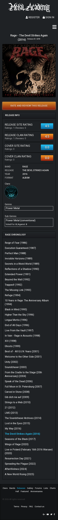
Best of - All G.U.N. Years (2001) (22, 351)
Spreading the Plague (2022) (20, 463)
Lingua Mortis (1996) (16, 319)
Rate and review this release (29, 105)
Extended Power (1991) (17, 274)
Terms (16, 506)
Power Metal (13, 208)
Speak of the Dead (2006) (19, 381)
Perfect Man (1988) (15, 253)
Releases (21, 488)
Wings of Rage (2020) (16, 444)
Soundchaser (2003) (16, 367)
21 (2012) (10, 407)
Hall (17, 491)
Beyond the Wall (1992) (17, 279)
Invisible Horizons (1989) (18, 258)
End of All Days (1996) (17, 325)
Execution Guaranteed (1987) (20, 248)
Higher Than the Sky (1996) (19, 314)
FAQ (31, 506)
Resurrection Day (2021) (18, 458)
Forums (38, 488)
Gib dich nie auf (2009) (17, 397)
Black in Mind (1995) (16, 309)
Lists (46, 488)
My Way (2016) (13, 428)
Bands (12, 488)
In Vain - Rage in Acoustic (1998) (22, 335)
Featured (25, 491)
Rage (25, 166)
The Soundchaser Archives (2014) (23, 418)
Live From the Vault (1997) (19, 330)
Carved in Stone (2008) (17, 391)
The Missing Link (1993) (18, 290)
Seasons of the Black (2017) (20, 439)
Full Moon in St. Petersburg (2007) (23, 386)
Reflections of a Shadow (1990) (22, 269)
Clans (5, 488)
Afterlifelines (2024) (16, 469)
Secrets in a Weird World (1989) (22, 263)
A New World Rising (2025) (19, 474)
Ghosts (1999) (12, 346)
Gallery (30, 488)
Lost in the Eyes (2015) (17, 423)
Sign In (48, 17)
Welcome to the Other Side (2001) (23, 356)
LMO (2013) (11, 412)
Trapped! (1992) (13, 284)
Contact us (39, 506)
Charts (53, 488)
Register (33, 17)
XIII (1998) (10, 340)
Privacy (24, 506)
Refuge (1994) (12, 295)
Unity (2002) (11, 361)
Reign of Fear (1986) (16, 242)
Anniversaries (36, 491)
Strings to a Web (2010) (17, 402)
